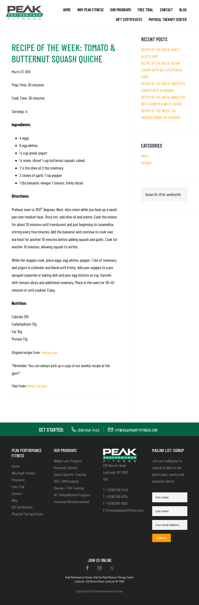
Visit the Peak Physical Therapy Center (114, 577)
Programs (18, 479)
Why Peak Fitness (23, 473)
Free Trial (18, 486)
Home (15, 466)
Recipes (42, 385)
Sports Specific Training (70, 474)
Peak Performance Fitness (78, 577)
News (31, 385)
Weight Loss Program (68, 460)
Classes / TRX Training (69, 488)
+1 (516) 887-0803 (116, 503)
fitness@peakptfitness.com (139, 430)
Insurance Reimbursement (72, 501)
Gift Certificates (22, 507)
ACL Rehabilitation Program (72, 494)
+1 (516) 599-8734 (117, 496)
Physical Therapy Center (28, 513)
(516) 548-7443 (82, 430)
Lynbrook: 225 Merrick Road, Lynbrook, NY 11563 (99, 581)
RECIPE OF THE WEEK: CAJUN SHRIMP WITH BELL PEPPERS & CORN (161, 70)
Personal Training (65, 467)
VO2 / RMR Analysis (66, 481)
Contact (17, 493)
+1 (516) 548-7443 (117, 489)
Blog (14, 500)
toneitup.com (50, 352)
